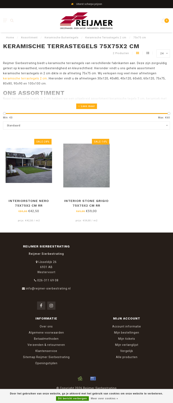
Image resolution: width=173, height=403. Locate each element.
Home (10, 37)
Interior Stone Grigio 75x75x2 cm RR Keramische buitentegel (86, 205)
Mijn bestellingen (126, 332)
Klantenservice (46, 351)
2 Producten (121, 53)
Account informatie (126, 326)
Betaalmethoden (46, 338)
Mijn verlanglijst (126, 344)
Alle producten (127, 357)
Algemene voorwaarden (46, 332)
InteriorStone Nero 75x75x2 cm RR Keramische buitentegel (28, 205)
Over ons (46, 326)
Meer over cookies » (104, 398)
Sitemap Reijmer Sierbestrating (46, 357)
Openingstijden (46, 363)
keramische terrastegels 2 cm (25, 78)
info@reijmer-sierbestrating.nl (48, 288)
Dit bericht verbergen (72, 398)
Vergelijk (126, 351)
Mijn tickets (126, 338)
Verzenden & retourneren (46, 344)
